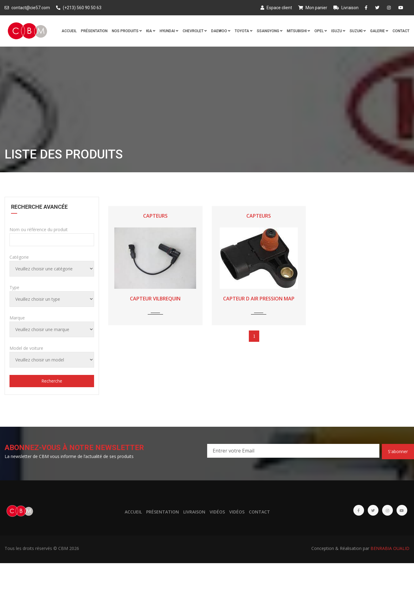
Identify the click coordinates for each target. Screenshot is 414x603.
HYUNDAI (169, 31)
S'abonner (398, 451)
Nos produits (127, 31)
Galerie (379, 31)
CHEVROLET (195, 31)
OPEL (320, 31)
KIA (150, 31)
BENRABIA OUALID (389, 548)
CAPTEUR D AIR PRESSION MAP (258, 298)
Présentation (94, 31)
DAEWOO (220, 31)
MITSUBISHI (298, 31)
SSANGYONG (270, 31)
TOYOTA (244, 31)
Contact (401, 31)
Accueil (69, 31)
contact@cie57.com (27, 7)
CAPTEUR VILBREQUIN (155, 298)
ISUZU (338, 31)
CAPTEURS (155, 215)
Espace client (276, 7)
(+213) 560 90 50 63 (78, 7)
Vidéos (217, 512)
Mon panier (312, 7)
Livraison (346, 7)
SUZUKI (358, 31)
